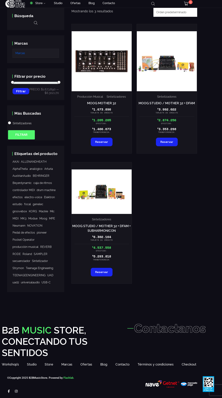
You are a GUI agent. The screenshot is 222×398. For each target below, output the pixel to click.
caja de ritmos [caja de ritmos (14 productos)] (42, 183)
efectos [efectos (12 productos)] (18, 197)
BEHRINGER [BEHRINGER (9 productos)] (41, 175)
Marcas (66, 366)
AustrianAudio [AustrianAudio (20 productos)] (22, 175)
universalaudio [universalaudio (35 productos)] (30, 282)
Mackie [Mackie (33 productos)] (43, 211)
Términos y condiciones (156, 366)
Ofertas (75, 3)
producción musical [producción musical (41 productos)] (25, 247)
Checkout (189, 366)
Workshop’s (10, 366)
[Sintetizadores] (9, 122)
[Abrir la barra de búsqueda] (153, 4)
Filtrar (21, 91)
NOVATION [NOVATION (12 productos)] (34, 225)
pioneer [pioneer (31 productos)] (42, 232)
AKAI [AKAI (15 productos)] (16, 161)
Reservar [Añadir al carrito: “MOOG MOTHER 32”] (101, 142)
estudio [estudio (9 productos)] (17, 204)
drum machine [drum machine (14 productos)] (46, 190)
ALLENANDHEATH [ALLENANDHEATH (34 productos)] (33, 161)
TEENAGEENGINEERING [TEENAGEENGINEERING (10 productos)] (29, 275)
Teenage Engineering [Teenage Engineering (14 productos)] (39, 268)
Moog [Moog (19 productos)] (43, 218)
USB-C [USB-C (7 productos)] (46, 282)
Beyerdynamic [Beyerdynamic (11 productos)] (22, 183)
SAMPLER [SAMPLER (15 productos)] (40, 254)
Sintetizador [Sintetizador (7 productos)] (40, 261)
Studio (58, 3)
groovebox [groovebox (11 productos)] (20, 211)
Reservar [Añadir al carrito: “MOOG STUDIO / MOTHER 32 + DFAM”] (166, 142)
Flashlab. (68, 379)
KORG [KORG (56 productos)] (33, 211)
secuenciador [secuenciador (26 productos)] (21, 261)
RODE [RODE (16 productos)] (17, 254)
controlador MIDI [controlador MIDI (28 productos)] (24, 190)
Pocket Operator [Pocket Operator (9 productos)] (23, 239)
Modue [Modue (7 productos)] (33, 218)
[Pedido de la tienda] (175, 12)
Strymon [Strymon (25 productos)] (18, 268)
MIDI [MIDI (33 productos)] (16, 218)
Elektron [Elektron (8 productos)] (49, 197)
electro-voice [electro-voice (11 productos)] (33, 197)
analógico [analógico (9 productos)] (36, 169)
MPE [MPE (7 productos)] (52, 218)
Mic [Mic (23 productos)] (52, 211)
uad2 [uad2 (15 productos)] (16, 282)
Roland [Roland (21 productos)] (27, 254)
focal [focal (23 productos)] (27, 204)
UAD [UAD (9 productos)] (50, 275)
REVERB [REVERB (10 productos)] (46, 247)
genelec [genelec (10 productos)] (38, 204)
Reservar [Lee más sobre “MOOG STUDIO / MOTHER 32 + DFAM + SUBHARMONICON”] (101, 272)
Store (39, 3)
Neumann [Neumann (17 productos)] (19, 225)
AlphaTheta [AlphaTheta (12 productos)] (20, 169)
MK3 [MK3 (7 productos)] (23, 218)
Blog (91, 3)
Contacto (109, 3)
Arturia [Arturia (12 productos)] (48, 169)
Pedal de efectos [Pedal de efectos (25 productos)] (24, 232)
